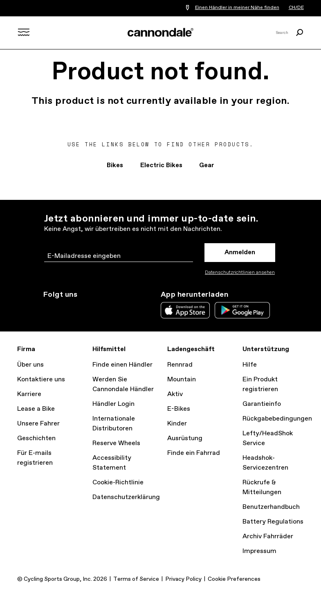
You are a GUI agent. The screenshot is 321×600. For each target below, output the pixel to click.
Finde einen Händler (122, 364)
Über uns (30, 364)
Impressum (259, 551)
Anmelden (239, 252)
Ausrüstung (184, 438)
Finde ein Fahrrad (193, 453)
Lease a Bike (36, 409)
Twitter (66, 309)
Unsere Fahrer (38, 423)
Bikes (114, 165)
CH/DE (295, 8)
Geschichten (36, 438)
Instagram (48, 309)
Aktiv (175, 394)
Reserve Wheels (116, 443)
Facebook (84, 309)
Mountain (181, 379)
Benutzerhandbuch (271, 507)
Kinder (177, 423)
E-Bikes (178, 409)
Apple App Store (185, 310)
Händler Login (113, 404)
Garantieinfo (261, 404)
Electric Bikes (161, 165)
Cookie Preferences (234, 579)
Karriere (29, 394)
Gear (207, 165)
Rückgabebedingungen (277, 418)
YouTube (102, 309)
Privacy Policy (183, 579)
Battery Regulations (272, 521)
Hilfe (249, 364)
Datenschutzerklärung (126, 497)
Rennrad (180, 364)
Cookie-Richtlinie (118, 482)
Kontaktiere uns (41, 379)
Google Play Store (242, 310)
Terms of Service (136, 579)
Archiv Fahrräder (267, 536)
